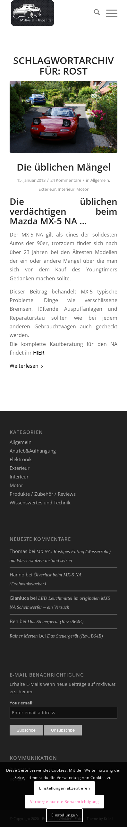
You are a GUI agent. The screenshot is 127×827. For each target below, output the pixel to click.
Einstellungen (64, 815)
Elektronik (21, 459)
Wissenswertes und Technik (40, 502)
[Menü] (108, 13)
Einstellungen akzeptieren (64, 788)
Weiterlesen (27, 365)
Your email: (22, 703)
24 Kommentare (65, 180)
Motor (82, 189)
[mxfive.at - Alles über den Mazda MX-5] (53, 13)
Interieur (66, 189)
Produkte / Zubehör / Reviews (43, 494)
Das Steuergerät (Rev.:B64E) (56, 621)
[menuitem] (94, 13)
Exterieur (47, 189)
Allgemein (99, 180)
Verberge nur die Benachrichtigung (64, 801)
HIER (38, 352)
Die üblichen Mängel (64, 166)
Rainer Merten (24, 635)
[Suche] (94, 13)
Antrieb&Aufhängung (33, 450)
